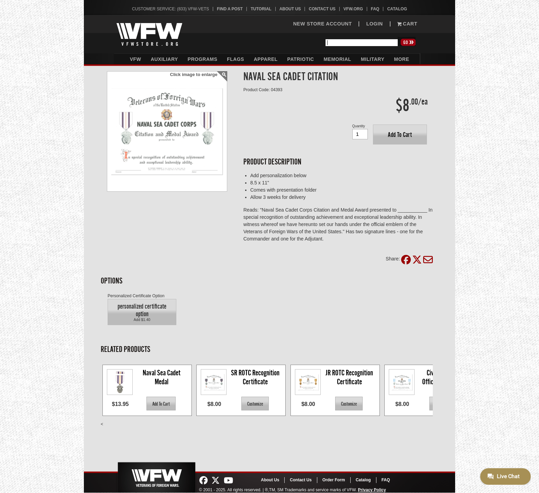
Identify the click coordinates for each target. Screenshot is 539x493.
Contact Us (322, 9)
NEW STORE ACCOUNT (322, 23)
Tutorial (261, 9)
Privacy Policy (372, 489)
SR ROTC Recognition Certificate (256, 377)
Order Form (333, 480)
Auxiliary (164, 59)
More (401, 59)
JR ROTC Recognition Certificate (350, 377)
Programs (202, 59)
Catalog (397, 9)
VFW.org (353, 9)
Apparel (265, 59)
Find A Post (230, 9)
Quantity (358, 126)
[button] (400, 134)
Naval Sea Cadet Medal (162, 377)
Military (373, 59)
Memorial (337, 59)
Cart (407, 23)
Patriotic (300, 59)
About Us (290, 9)
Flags (235, 59)
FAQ (375, 9)
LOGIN (374, 23)
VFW (135, 59)
